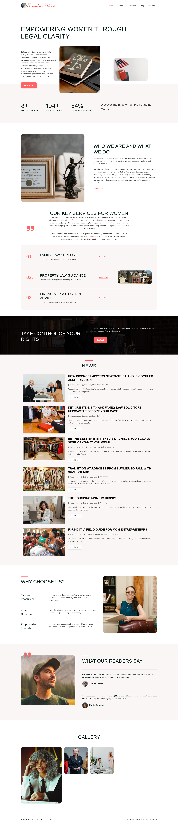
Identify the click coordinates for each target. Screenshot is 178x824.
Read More (74, 398)
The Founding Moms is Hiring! (92, 498)
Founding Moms (106, 503)
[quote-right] (30, 228)
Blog (143, 6)
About (124, 6)
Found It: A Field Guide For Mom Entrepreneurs (107, 529)
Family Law (103, 384)
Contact (151, 6)
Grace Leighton (90, 385)
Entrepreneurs (108, 447)
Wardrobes (104, 477)
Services (133, 6)
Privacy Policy (27, 819)
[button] (103, 257)
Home (115, 6)
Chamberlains (92, 236)
